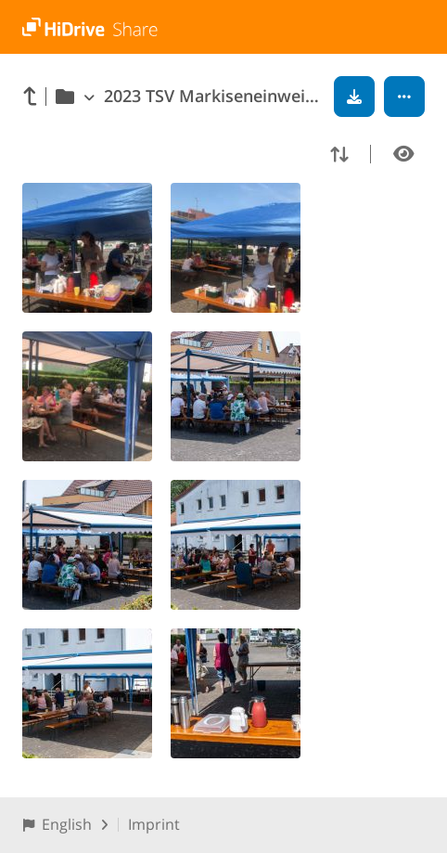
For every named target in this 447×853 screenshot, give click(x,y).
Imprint (154, 824)
